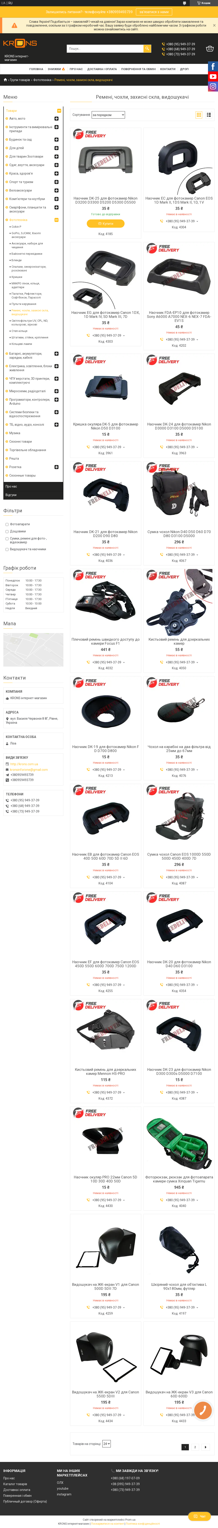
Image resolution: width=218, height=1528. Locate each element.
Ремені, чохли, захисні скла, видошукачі (30, 312)
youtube (63, 1488)
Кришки (17, 277)
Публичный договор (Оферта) (25, 1501)
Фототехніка (42, 80)
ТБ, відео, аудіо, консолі (26, 424)
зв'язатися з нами (154, 12)
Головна (36, 69)
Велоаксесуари (20, 190)
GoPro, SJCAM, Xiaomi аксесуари (26, 235)
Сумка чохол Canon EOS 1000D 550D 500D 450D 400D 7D (179, 856)
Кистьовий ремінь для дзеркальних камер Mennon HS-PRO (105, 1071)
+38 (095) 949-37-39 (125, 1484)
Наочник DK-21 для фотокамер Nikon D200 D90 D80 (105, 534)
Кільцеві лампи (22, 344)
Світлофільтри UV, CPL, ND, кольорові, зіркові (30, 322)
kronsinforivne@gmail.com (29, 769)
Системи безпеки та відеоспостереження (24, 414)
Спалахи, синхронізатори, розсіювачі (29, 268)
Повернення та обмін (138, 69)
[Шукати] (147, 48)
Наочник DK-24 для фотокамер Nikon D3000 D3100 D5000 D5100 (179, 426)
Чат (200, 1516)
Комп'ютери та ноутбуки (27, 199)
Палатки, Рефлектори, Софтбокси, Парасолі (27, 295)
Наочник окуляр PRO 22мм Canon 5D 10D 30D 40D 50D (105, 1179)
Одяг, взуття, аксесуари (26, 165)
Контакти (168, 69)
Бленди (17, 260)
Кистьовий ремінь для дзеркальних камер (179, 641)
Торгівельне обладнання (27, 450)
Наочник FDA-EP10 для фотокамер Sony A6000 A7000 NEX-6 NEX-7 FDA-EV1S (179, 317)
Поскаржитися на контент (107, 1523)
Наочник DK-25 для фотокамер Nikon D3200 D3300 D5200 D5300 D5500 (105, 200)
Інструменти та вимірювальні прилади (30, 129)
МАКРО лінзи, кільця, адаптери (26, 285)
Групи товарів (20, 80)
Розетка (15, 467)
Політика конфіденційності (143, 1523)
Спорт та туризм (21, 182)
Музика (14, 433)
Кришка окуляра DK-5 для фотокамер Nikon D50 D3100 (105, 426)
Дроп (184, 69)
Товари (11, 111)
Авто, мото (17, 118)
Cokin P (16, 226)
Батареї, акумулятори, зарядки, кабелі (25, 355)
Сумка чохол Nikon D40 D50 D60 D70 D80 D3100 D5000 (179, 534)
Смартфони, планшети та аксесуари (27, 209)
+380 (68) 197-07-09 (125, 1478)
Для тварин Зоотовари (26, 156)
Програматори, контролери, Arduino (29, 401)
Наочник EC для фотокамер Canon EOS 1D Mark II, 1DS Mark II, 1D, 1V (179, 200)
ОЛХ (60, 1482)
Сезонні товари (20, 441)
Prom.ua (130, 1519)
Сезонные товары (22, 475)
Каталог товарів (15, 1484)
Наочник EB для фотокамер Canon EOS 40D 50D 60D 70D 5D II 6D (105, 856)
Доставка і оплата (102, 69)
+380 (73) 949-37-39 (125, 1490)
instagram (64, 1494)
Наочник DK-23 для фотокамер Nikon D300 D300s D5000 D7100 (179, 1071)
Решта (14, 458)
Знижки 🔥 (56, 69)
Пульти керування (24, 304)
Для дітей (16, 148)
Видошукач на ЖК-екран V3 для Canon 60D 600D (179, 1394)
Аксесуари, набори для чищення (27, 245)
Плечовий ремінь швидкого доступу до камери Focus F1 (106, 641)
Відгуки (11, 495)
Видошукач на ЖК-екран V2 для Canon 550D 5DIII (105, 1394)
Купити (108, 223)
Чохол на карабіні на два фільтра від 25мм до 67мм (179, 749)
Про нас (76, 69)
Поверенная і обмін (17, 1495)
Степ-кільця (19, 331)
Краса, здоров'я (21, 173)
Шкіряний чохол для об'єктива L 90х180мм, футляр (179, 1286)
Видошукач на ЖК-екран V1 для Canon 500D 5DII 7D (105, 1286)
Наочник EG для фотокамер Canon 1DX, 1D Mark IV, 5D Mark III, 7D (105, 315)
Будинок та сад (20, 139)
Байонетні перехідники (27, 253)
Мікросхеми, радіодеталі (27, 391)
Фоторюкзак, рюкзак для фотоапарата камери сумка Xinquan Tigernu (179, 1179)
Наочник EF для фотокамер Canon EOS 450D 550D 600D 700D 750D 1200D (105, 964)
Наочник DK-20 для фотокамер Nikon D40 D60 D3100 (179, 964)
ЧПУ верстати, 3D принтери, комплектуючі (29, 380)
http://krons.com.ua (24, 764)
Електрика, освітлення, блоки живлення (30, 368)
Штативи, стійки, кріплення (30, 337)
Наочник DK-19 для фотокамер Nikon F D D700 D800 (105, 749)
